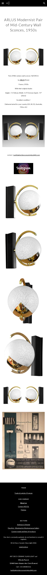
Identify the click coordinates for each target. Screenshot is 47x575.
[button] (3, 3)
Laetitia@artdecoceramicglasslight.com (26, 155)
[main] (23, 24)
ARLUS (22, 80)
